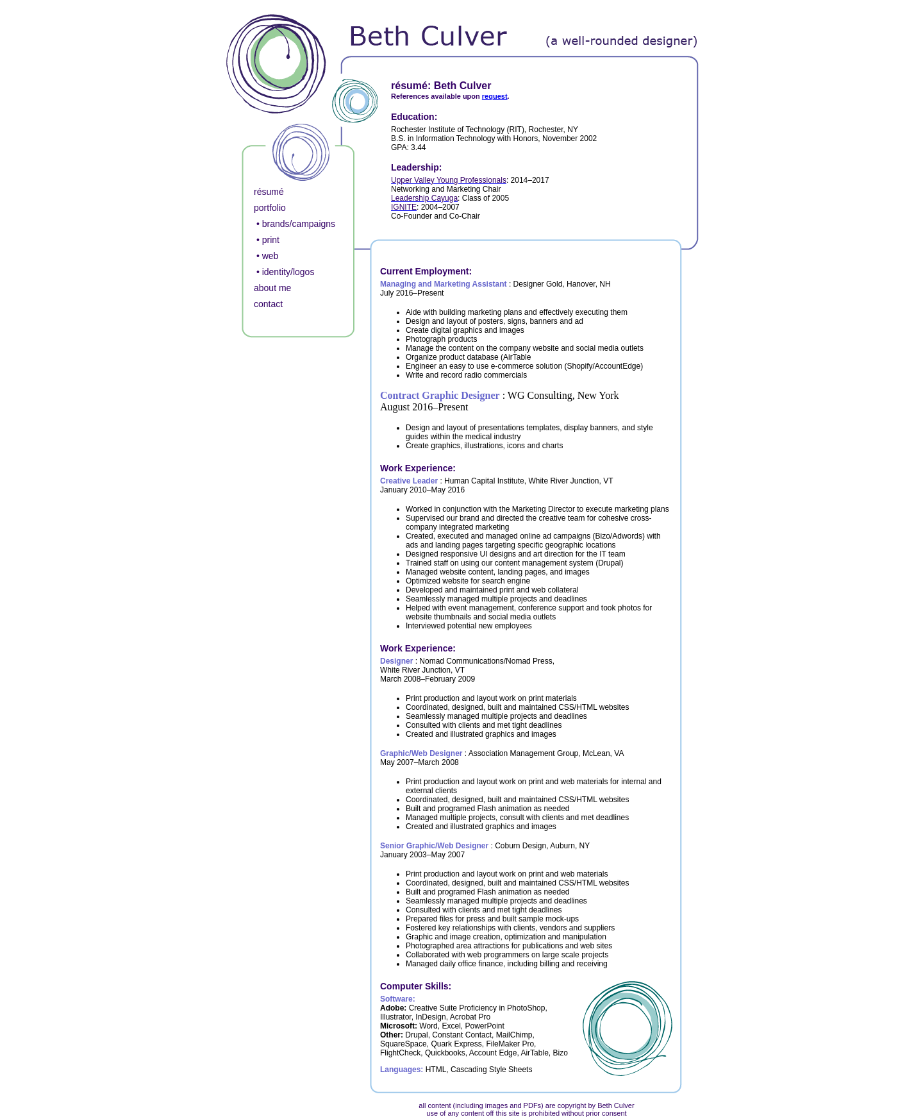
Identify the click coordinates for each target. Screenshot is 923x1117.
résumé (269, 192)
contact (268, 304)
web (270, 256)
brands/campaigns (298, 224)
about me (272, 288)
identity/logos (288, 272)
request (495, 96)
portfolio (270, 208)
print (270, 240)
